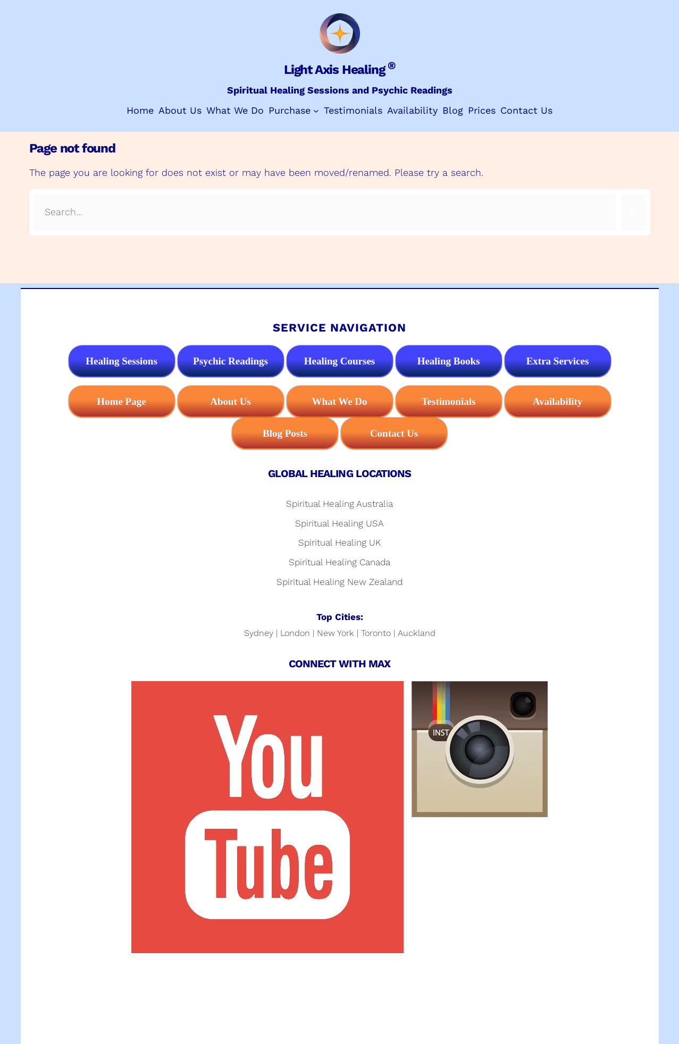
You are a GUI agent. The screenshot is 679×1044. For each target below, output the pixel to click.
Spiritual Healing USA (339, 523)
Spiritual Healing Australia (339, 503)
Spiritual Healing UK (339, 542)
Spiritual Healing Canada (339, 562)
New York (335, 633)
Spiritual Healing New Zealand (339, 581)
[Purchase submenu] (316, 111)
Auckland (416, 633)
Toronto (376, 633)
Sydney (258, 633)
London (295, 633)
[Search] (633, 212)
